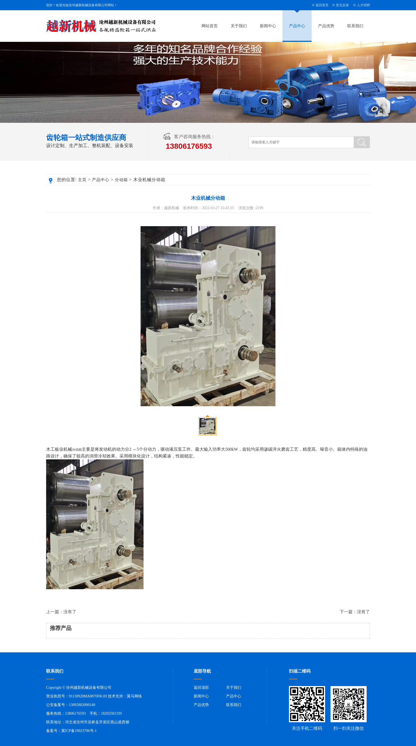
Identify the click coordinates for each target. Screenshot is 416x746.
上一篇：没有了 (61, 611)
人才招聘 (363, 5)
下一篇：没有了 (355, 611)
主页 (82, 180)
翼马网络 (134, 696)
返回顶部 (201, 688)
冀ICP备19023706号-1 (79, 731)
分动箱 (121, 180)
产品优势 (326, 26)
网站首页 (210, 26)
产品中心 (297, 26)
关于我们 (239, 26)
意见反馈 (342, 5)
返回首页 (322, 5)
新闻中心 (268, 26)
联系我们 (355, 26)
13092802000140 (82, 705)
